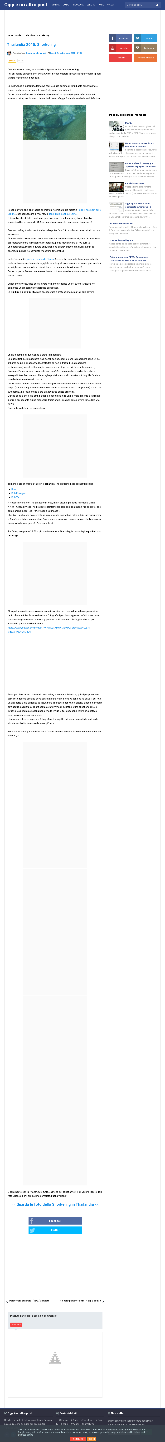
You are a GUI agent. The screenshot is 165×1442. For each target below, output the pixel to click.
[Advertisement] (82, 20)
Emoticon (16, 1315)
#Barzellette (88, 1415)
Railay (14, 489)
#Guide (74, 1411)
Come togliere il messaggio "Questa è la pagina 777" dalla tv (140, 167)
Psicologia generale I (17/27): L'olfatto (80, 1291)
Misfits (128, 123)
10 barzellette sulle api (121, 229)
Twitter (66, 1221)
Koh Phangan (18, 493)
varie (20, 60)
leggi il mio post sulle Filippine (39, 259)
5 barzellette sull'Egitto (121, 246)
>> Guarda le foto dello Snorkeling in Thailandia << (55, 1204)
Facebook (34, 1221)
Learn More (77, 1439)
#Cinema (63, 1411)
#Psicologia (87, 1411)
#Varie (64, 1415)
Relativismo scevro (135, 188)
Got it (92, 1439)
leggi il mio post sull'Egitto (63, 213)
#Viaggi (75, 1415)
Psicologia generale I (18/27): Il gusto (29, 1291)
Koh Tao (15, 497)
